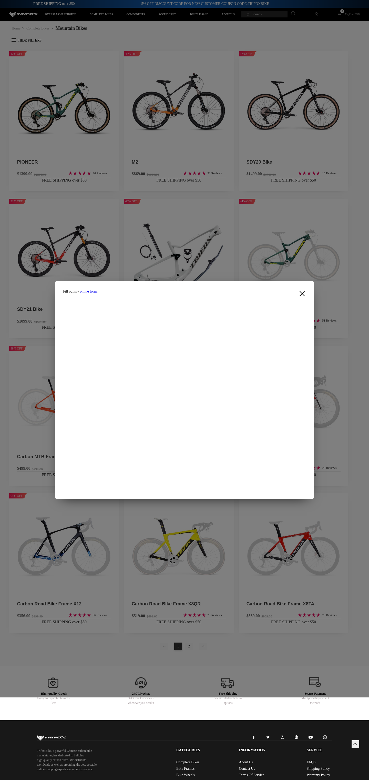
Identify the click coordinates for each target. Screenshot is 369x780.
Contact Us (247, 769)
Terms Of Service (251, 775)
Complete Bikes (187, 762)
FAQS (311, 762)
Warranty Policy (318, 775)
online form (88, 291)
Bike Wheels (185, 775)
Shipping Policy (318, 769)
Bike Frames (185, 769)
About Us (246, 762)
